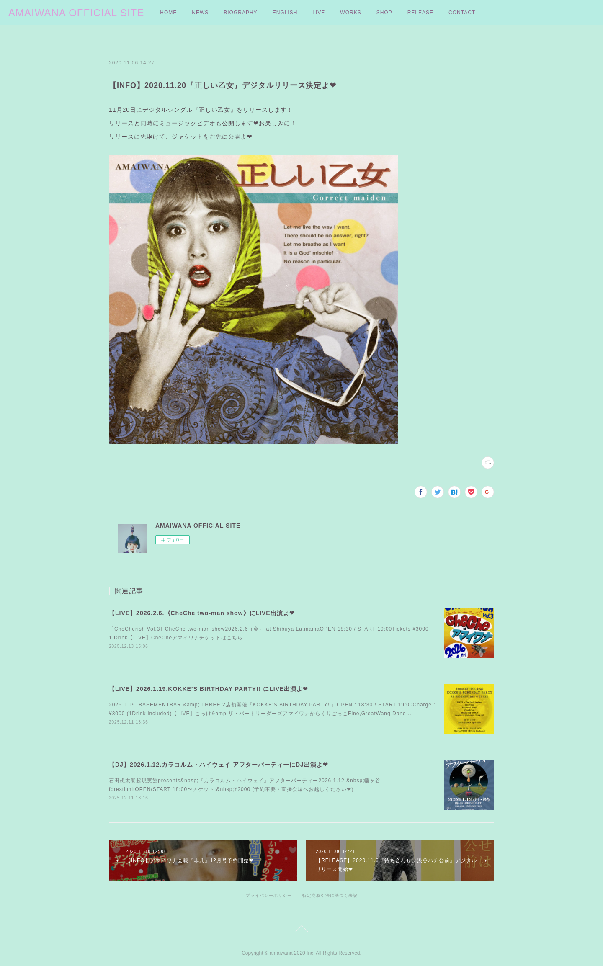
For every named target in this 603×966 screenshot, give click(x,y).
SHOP (384, 12)
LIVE (318, 12)
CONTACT (461, 12)
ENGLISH (285, 12)
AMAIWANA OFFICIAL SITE (76, 12)
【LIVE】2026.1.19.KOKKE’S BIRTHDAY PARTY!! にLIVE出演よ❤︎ (208, 688)
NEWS (200, 12)
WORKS (350, 12)
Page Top (301, 930)
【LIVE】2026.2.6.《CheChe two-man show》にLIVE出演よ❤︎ (202, 613)
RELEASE (420, 12)
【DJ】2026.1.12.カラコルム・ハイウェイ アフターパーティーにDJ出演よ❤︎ (218, 764)
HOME (168, 12)
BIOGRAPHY (240, 12)
